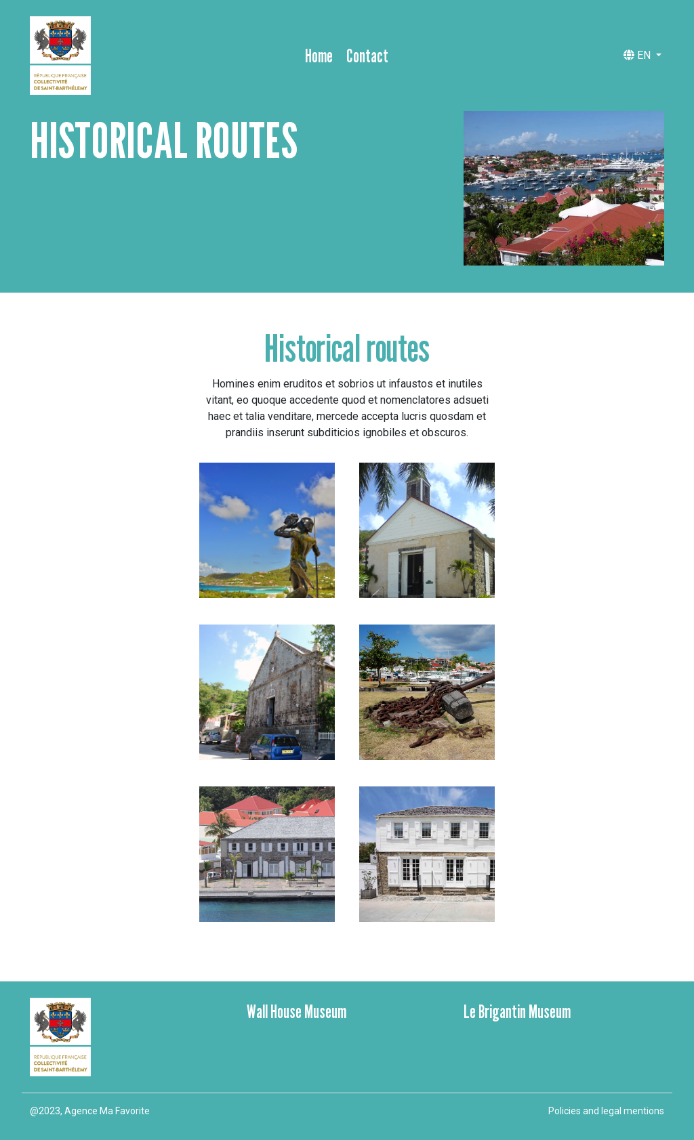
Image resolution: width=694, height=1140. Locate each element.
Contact (367, 55)
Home (319, 55)
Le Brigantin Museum (517, 1011)
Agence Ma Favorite (107, 1110)
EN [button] (638, 55)
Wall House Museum (296, 1011)
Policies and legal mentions (606, 1110)
